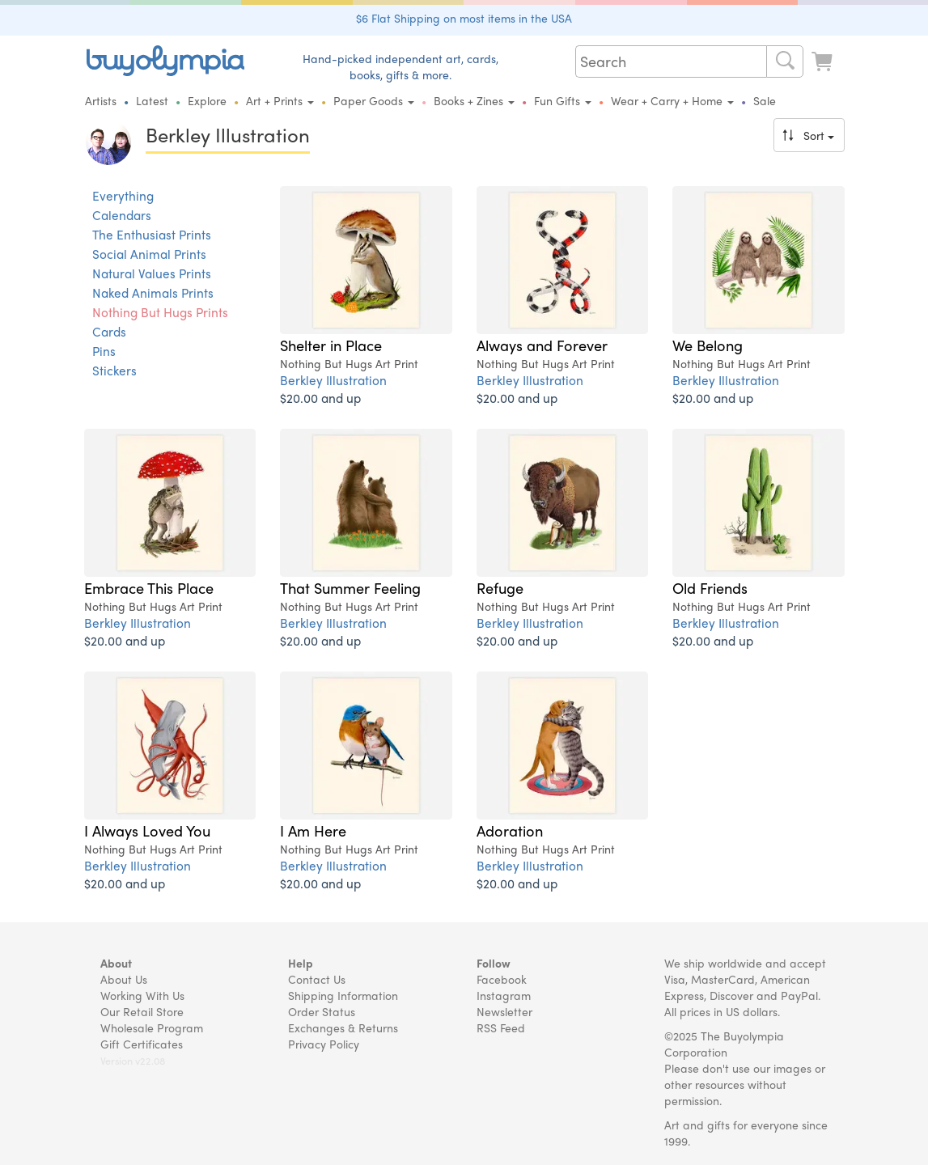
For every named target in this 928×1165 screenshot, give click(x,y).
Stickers (114, 370)
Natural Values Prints (151, 273)
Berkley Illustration (333, 380)
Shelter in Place (331, 344)
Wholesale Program (151, 1027)
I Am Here (313, 830)
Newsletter (504, 1011)
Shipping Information (343, 995)
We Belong (707, 344)
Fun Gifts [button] (562, 100)
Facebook (502, 979)
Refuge (500, 587)
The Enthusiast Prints (151, 235)
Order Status (321, 1011)
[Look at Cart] (823, 59)
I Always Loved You (147, 830)
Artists (101, 100)
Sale (764, 100)
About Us (123, 979)
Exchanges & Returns (343, 1027)
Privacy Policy (323, 1044)
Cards (109, 332)
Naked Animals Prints (153, 293)
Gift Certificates (141, 1044)
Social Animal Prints (149, 254)
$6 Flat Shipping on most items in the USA (464, 18)
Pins (104, 351)
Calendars (121, 215)
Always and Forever (542, 344)
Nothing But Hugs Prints (160, 312)
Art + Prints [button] (280, 100)
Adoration (510, 830)
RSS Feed (501, 1027)
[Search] (784, 61)
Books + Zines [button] (474, 100)
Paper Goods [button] (373, 100)
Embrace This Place (149, 587)
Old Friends (710, 587)
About (116, 963)
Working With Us (142, 995)
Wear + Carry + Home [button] (672, 100)
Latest (152, 100)
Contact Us (316, 979)
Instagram (504, 995)
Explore (207, 100)
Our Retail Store (142, 1011)
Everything (123, 196)
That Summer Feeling (350, 587)
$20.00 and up (320, 397)
